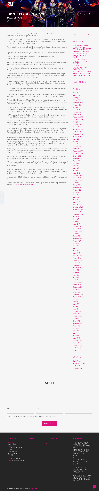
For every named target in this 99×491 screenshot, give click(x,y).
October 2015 (77, 348)
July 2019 (76, 243)
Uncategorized (77, 368)
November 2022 (78, 153)
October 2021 (77, 185)
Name (9, 408)
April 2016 (76, 335)
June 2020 (76, 221)
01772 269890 (15, 458)
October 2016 (77, 321)
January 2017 (77, 314)
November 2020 (78, 209)
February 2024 (77, 124)
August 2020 (77, 217)
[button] (91, 4)
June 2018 (76, 272)
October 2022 (77, 156)
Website (67, 408)
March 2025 (76, 110)
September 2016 (78, 323)
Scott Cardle (76, 366)
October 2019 (77, 236)
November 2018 (77, 263)
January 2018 (77, 285)
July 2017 (76, 299)
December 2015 (78, 345)
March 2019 (76, 253)
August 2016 (77, 326)
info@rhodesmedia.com (19, 460)
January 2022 (77, 178)
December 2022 (78, 151)
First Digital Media (33, 489)
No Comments (84, 14)
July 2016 (76, 328)
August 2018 (77, 268)
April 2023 (76, 141)
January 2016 (77, 343)
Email (38, 408)
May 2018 (76, 275)
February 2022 (77, 175)
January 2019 (77, 258)
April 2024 (76, 122)
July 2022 (76, 163)
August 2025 (77, 105)
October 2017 (77, 292)
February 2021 (77, 204)
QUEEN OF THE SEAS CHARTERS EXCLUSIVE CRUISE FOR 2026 (80, 67)
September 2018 (78, 265)
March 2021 (76, 202)
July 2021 (76, 192)
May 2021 (76, 197)
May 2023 (76, 139)
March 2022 (76, 173)
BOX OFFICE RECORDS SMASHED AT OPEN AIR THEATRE (80, 61)
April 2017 (76, 306)
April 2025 (76, 107)
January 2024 (77, 127)
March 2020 (76, 224)
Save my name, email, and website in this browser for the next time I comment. (31, 416)
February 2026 (77, 98)
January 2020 (77, 229)
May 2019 (76, 248)
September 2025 (78, 102)
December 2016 (78, 316)
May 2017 (76, 304)
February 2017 (77, 311)
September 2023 (78, 134)
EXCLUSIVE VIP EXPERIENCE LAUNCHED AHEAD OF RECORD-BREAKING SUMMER (82, 47)
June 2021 (76, 195)
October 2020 (77, 212)
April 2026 (76, 93)
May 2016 (76, 333)
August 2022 (77, 161)
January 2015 (77, 350)
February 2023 (77, 146)
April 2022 (76, 170)
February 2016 (77, 340)
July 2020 (76, 219)
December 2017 (78, 287)
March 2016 (76, 338)
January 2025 (77, 115)
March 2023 (76, 144)
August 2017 (77, 297)
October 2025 (77, 100)
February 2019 (77, 255)
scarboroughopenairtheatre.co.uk (23, 184)
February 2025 (77, 112)
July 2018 (76, 270)
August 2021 (77, 190)
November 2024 (78, 119)
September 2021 (78, 187)
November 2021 (77, 183)
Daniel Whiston (77, 361)
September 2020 (78, 214)
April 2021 (76, 200)
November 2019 (77, 234)
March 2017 (76, 309)
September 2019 (78, 238)
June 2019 (76, 246)
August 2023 (77, 136)
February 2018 (77, 282)
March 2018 (76, 280)
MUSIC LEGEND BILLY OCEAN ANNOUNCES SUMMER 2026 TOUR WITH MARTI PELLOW (82, 73)
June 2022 (76, 166)
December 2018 (78, 260)
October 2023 (77, 132)
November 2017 (77, 289)
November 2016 (77, 318)
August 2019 (77, 241)
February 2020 (77, 226)
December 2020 (78, 207)
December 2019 (78, 231)
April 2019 (76, 251)
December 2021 (78, 180)
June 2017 (76, 302)
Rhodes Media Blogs (36, 21)
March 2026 (76, 95)
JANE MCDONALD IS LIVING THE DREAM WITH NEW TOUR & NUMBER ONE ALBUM (81, 54)
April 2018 (76, 277)
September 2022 (78, 158)
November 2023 (78, 129)
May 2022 (76, 168)
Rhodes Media (11, 21)
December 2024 (78, 117)
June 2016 (76, 331)
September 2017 (78, 294)
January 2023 (77, 149)
